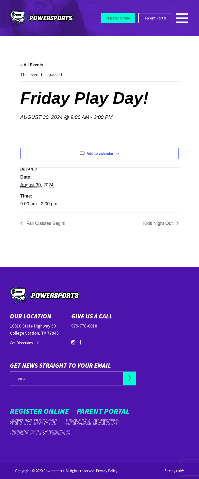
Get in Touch (33, 421)
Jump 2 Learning (40, 432)
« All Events (31, 65)
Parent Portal (155, 18)
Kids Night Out (158, 223)
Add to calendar (99, 153)
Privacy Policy (106, 470)
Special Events (91, 421)
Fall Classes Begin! (45, 223)
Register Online (117, 18)
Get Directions (21, 342)
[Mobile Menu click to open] (182, 18)
